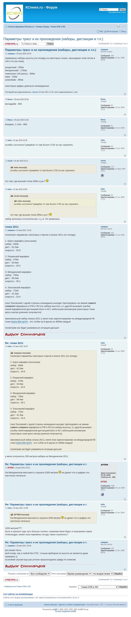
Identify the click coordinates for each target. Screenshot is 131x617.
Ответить (11, 44)
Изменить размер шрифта (123, 25)
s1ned (10, 161)
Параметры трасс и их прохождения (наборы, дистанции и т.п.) (53, 39)
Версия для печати (118, 25)
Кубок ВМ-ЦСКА (19, 321)
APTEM (10, 468)
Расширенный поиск (117, 12)
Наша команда (50, 605)
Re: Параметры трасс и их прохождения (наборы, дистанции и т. (46, 464)
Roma (10, 99)
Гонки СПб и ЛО (57, 27)
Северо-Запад (42, 27)
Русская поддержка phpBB (65, 611)
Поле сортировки (71, 574)
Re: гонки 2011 (14, 343)
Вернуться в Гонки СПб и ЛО (18, 586)
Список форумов (15, 605)
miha (9, 140)
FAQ (101, 31)
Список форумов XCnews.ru (21, 27)
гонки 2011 (12, 226)
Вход (124, 31)
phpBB (54, 609)
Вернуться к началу (125, 94)
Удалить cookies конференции (72, 605)
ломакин (11, 54)
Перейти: (73, 587)
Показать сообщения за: (29, 574)
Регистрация (112, 31)
